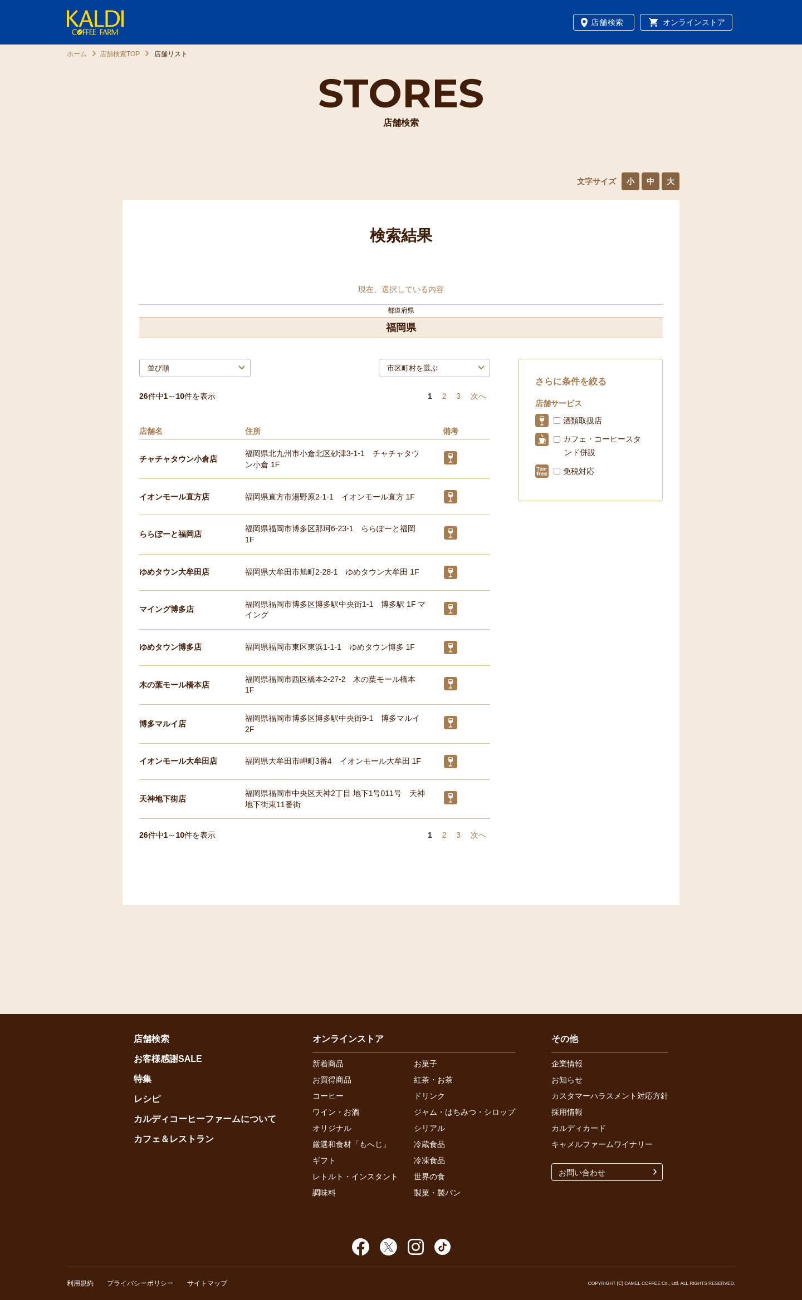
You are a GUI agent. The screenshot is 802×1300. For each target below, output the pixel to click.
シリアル (429, 1128)
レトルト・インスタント (355, 1176)
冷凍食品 (429, 1160)
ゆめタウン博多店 (170, 646)
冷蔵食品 (429, 1144)
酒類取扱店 (582, 420)
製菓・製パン (437, 1192)
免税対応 (578, 471)
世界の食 (429, 1176)
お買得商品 (331, 1079)
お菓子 (425, 1063)
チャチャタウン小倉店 (178, 458)
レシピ (147, 1099)
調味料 (324, 1192)
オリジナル (331, 1128)
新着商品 (328, 1063)
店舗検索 (607, 22)
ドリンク (429, 1095)
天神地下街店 (162, 798)
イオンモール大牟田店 (178, 761)
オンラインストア (694, 22)
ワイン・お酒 (335, 1112)
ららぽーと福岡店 (170, 534)
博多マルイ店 (162, 723)
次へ (478, 396)
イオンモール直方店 (174, 496)
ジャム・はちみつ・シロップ (464, 1112)
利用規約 (80, 1283)
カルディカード (578, 1128)
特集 (142, 1079)
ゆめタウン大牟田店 (174, 571)
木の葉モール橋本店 (174, 684)
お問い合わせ (582, 1172)
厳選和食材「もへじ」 (351, 1144)
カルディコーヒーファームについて (205, 1119)
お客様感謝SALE (168, 1059)
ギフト (324, 1160)
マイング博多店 (166, 609)
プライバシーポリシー (140, 1283)
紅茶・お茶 (433, 1079)
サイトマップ (207, 1283)
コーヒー (328, 1095)
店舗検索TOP (120, 54)
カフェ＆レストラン (174, 1139)
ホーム (77, 54)
